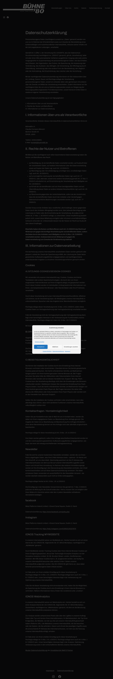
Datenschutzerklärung (58, 351)
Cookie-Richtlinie (47, 351)
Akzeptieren (40, 347)
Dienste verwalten (39, 341)
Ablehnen (55, 347)
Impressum (67, 351)
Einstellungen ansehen (71, 347)
